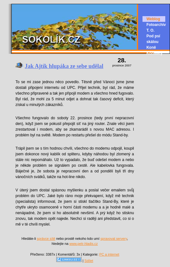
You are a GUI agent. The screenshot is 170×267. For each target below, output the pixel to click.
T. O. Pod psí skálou (153, 36)
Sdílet (88, 261)
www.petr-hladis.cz (83, 243)
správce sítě (46, 238)
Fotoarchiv (156, 24)
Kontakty (154, 53)
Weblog (153, 19)
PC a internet (109, 254)
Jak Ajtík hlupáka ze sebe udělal (64, 66)
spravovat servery (113, 238)
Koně (151, 47)
